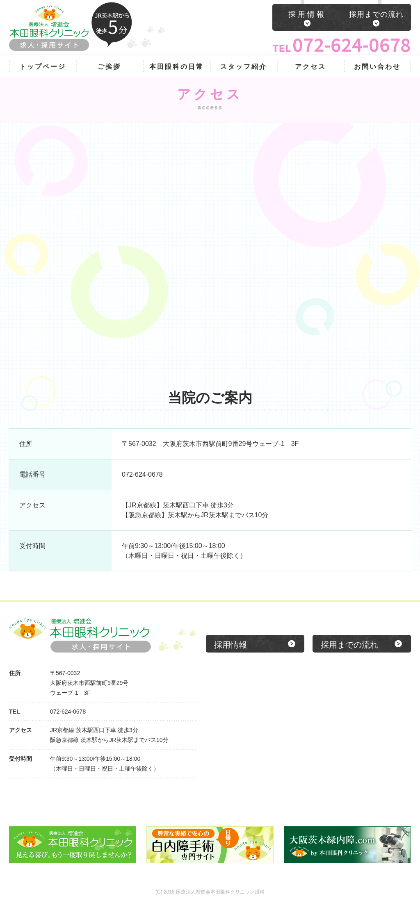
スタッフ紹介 (243, 66)
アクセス (310, 66)
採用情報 (307, 14)
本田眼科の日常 (176, 66)
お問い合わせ (377, 66)
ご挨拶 (109, 66)
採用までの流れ (376, 14)
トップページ (42, 66)
